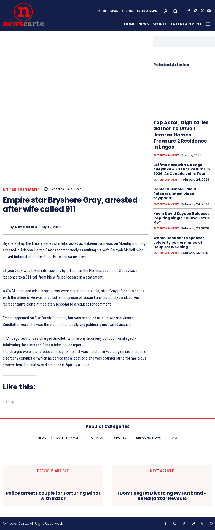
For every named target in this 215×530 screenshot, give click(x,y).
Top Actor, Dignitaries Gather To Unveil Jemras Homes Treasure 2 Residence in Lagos (182, 134)
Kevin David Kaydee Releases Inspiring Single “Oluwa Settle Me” (181, 216)
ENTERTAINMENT (22, 189)
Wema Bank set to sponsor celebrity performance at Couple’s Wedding (178, 240)
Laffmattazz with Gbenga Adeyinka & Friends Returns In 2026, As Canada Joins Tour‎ (181, 168)
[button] (175, 11)
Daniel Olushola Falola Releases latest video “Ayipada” (174, 192)
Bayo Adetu (26, 227)
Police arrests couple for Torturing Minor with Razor (53, 496)
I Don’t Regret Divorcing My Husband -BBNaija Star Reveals (161, 496)
